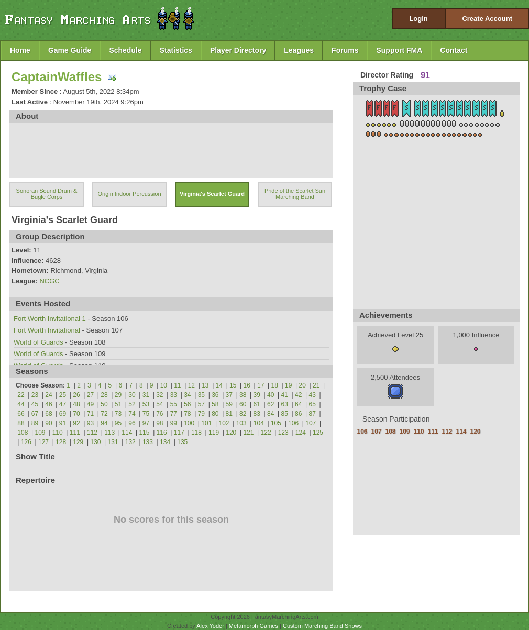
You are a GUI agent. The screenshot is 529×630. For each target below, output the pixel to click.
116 (162, 432)
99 (173, 423)
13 (205, 385)
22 (20, 395)
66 (20, 413)
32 (159, 395)
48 (76, 404)
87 (312, 413)
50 (104, 404)
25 (62, 395)
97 (145, 423)
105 (276, 423)
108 (22, 432)
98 (159, 423)
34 (187, 395)
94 (104, 423)
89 (34, 423)
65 (312, 404)
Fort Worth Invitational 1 (50, 319)
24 (48, 395)
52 (131, 404)
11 (177, 385)
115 (144, 432)
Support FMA (399, 50)
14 (219, 385)
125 (318, 432)
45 (34, 404)
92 (76, 423)
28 (104, 395)
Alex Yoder (210, 626)
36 (215, 395)
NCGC (49, 281)
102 (223, 423)
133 (147, 442)
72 (104, 413)
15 (232, 385)
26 (76, 395)
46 (48, 404)
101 (206, 423)
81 (229, 413)
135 (182, 442)
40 (270, 395)
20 (302, 385)
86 (298, 413)
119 (213, 432)
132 (130, 442)
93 (90, 423)
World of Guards (38, 342)
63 (284, 404)
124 (300, 432)
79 (201, 413)
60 (242, 404)
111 (75, 432)
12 (191, 385)
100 (189, 423)
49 (90, 404)
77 (173, 413)
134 (165, 442)
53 (145, 404)
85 (284, 413)
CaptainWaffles (57, 77)
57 (201, 404)
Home (20, 50)
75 (145, 413)
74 (131, 413)
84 (270, 413)
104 (259, 423)
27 (90, 395)
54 (159, 404)
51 (118, 404)
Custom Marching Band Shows (322, 626)
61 (257, 404)
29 (118, 395)
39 (257, 395)
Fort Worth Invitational (47, 330)
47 (62, 404)
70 (76, 413)
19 (288, 385)
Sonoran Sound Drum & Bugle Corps (47, 193)
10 (163, 385)
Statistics (176, 50)
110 (57, 432)
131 (113, 442)
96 (131, 423)
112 (92, 432)
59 (229, 404)
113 (109, 432)
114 (127, 432)
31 (145, 395)
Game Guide (69, 50)
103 (241, 423)
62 (270, 404)
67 (34, 413)
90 (48, 423)
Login (418, 19)
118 (196, 432)
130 (95, 442)
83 (257, 413)
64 (298, 404)
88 (20, 423)
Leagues (299, 50)
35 (201, 395)
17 (260, 385)
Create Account (487, 19)
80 (215, 413)
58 (215, 404)
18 (274, 385)
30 (131, 395)
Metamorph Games (253, 626)
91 (62, 423)
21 (316, 385)
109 (40, 432)
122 (266, 432)
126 (26, 442)
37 (229, 395)
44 (20, 404)
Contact (453, 50)
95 (118, 423)
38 (242, 395)
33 (173, 395)
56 (187, 404)
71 (90, 413)
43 (312, 395)
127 (43, 442)
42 (298, 395)
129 (78, 442)
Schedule (125, 50)
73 (118, 413)
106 (293, 423)
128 (61, 442)
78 (187, 413)
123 (283, 432)
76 (159, 413)
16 (247, 385)
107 (310, 423)
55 (173, 404)
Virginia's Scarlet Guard (212, 194)
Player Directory (238, 50)
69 (62, 413)
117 (179, 432)
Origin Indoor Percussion (129, 194)
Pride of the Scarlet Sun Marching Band (294, 193)
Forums (345, 50)
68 (48, 413)
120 (231, 432)
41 (284, 395)
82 (242, 413)
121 (248, 432)
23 (34, 395)
